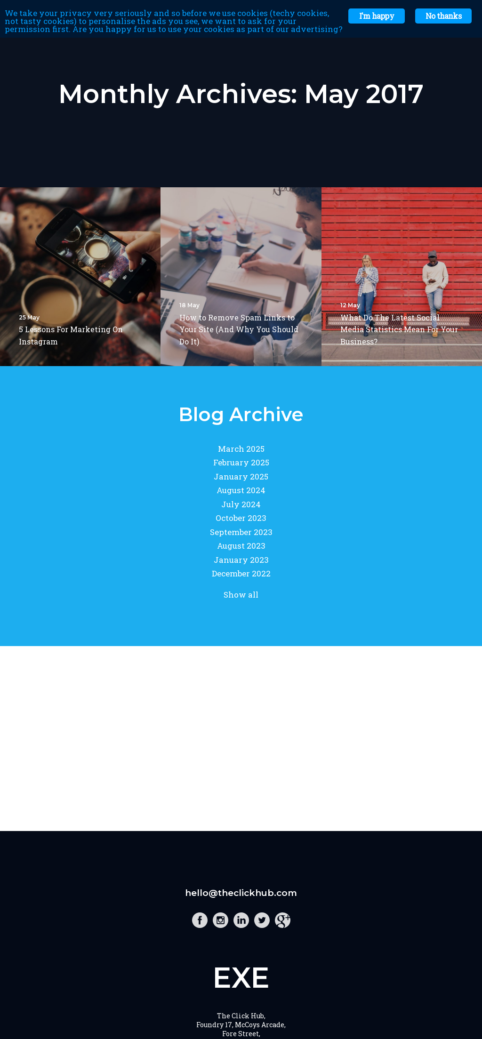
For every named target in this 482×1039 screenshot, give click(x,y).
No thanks (443, 16)
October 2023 (241, 517)
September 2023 (241, 532)
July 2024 (241, 504)
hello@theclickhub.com (241, 892)
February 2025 (241, 462)
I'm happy (376, 16)
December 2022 (241, 573)
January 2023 (241, 559)
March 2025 (241, 448)
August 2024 (241, 490)
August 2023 (241, 545)
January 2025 (241, 476)
